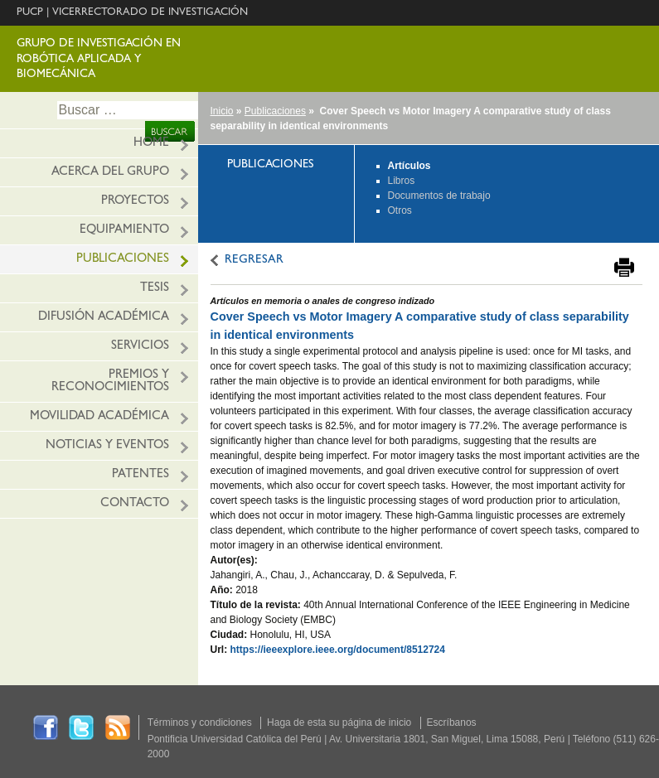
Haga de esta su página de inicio (339, 722)
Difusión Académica (103, 318)
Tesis (154, 289)
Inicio (222, 111)
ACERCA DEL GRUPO (110, 173)
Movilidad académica (99, 417)
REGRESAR (254, 260)
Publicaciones (122, 260)
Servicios (140, 347)
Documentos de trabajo (439, 195)
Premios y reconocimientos (110, 382)
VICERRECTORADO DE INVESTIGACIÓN (150, 12)
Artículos (409, 166)
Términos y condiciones (200, 722)
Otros (400, 210)
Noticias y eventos (107, 446)
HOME (151, 144)
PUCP (30, 12)
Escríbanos (452, 722)
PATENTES (140, 475)
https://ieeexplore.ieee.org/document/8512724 (337, 649)
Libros (401, 180)
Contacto (134, 504)
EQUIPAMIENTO (124, 231)
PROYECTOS (135, 202)
